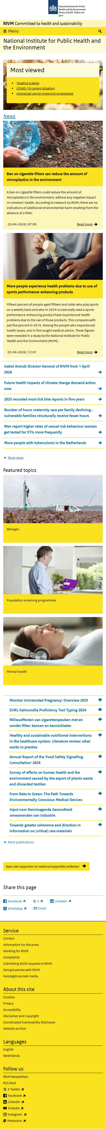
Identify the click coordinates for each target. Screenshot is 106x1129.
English (8, 1049)
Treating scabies (27, 83)
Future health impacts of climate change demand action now (50, 385)
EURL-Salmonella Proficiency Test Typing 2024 (48, 710)
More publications (21, 842)
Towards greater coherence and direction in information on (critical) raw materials (45, 828)
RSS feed (9, 1083)
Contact (8, 938)
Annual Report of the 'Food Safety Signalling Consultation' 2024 (46, 759)
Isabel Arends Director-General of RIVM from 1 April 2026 (47, 369)
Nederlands (11, 1056)
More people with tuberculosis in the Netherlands (45, 442)
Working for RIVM (15, 951)
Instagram (28, 1114)
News (9, 116)
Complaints (11, 957)
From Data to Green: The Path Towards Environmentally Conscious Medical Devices (46, 797)
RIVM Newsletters (15, 1077)
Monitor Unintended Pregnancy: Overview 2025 (49, 700)
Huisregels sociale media (20, 976)
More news (15, 458)
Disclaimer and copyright (21, 1016)
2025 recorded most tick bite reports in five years (44, 399)
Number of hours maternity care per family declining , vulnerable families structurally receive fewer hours (48, 412)
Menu (13, 31)
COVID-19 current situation (35, 88)
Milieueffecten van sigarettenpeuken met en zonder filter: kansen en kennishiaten (46, 722)
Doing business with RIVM (21, 970)
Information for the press (21, 945)
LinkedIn (27, 1102)
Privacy (8, 1003)
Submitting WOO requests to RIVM (27, 963)
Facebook (28, 1095)
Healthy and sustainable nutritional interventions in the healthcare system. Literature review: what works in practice (51, 741)
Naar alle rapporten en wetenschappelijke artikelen (42, 866)
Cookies (9, 997)
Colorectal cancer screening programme (44, 93)
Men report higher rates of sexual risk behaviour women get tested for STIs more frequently (50, 429)
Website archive (14, 1028)
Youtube (27, 1108)
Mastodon (28, 1120)
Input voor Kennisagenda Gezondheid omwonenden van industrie (41, 812)
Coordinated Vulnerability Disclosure (29, 1022)
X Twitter (27, 1089)
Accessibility (12, 1010)
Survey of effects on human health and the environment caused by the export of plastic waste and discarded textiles (51, 778)
